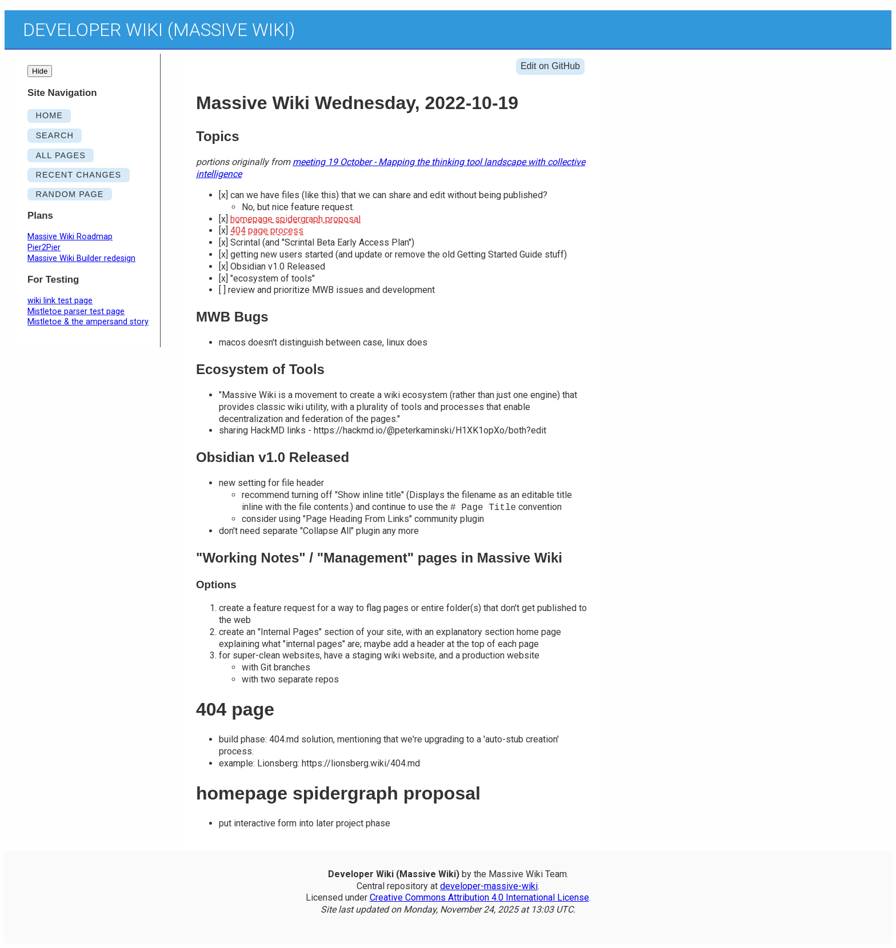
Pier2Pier (44, 247)
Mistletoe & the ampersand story (88, 322)
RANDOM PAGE (69, 194)
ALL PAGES (60, 155)
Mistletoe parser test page (76, 311)
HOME (49, 115)
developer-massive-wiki (489, 886)
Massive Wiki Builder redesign (81, 258)
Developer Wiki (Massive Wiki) (159, 30)
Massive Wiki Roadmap (70, 237)
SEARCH (54, 135)
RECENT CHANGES (78, 174)
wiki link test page (60, 301)
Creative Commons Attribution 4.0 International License (479, 897)
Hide (39, 71)
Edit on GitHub (550, 66)
